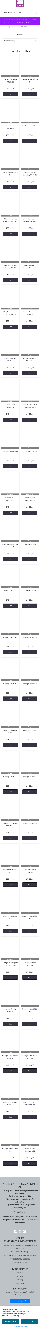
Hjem (9, 27)
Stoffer (14, 27)
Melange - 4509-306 (10, 637)
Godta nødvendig (10, 1321)
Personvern (20, 1283)
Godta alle (29, 1321)
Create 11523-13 (10, 591)
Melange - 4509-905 (30, 777)
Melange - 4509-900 (30, 637)
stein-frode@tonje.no (20, 1262)
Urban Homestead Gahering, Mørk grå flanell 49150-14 (10, 221)
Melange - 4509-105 (10, 777)
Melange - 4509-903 (30, 823)
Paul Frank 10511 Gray (30, 126)
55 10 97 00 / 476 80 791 (21, 1259)
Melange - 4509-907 (10, 684)
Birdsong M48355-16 (10, 451)
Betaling (20, 1280)
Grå (30, 27)
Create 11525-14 (30, 591)
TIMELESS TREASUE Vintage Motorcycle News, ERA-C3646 (29, 267)
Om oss (20, 1276)
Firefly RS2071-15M (30, 451)
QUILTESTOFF (22, 27)
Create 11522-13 (30, 544)
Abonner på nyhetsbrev (20, 1301)
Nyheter (20, 1272)
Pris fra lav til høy (9, 41)
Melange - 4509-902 (30, 684)
